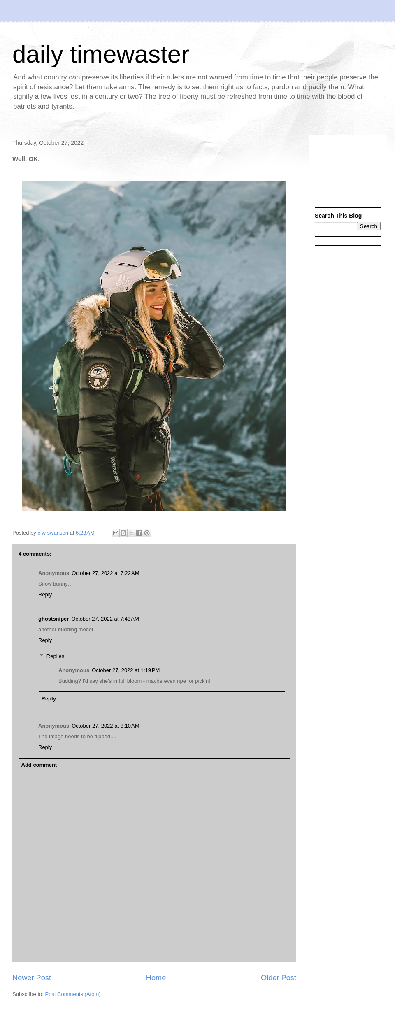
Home (156, 978)
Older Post (278, 978)
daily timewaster (100, 54)
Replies (55, 656)
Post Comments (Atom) (73, 994)
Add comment (39, 765)
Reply (45, 594)
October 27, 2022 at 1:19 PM (126, 670)
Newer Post (31, 978)
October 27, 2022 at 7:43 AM (105, 619)
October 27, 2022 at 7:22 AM (105, 573)
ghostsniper (53, 619)
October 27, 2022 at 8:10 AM (105, 726)
